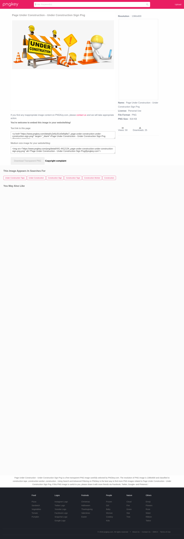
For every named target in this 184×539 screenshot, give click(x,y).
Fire (128, 505)
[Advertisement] (63, 89)
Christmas (85, 502)
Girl (107, 505)
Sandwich (36, 505)
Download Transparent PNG (27, 161)
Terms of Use (165, 532)
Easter (84, 517)
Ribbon (149, 517)
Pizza (34, 502)
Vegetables (36, 509)
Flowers (149, 505)
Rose (148, 509)
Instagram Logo (61, 502)
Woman (109, 513)
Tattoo (148, 521)
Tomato (35, 513)
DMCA (155, 532)
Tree (128, 517)
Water (148, 513)
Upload (178, 4)
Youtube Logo (60, 509)
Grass (129, 509)
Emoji (148, 502)
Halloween (85, 505)
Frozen (109, 502)
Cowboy (109, 517)
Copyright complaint (55, 161)
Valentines (85, 513)
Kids (108, 521)
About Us (135, 532)
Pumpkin (35, 517)
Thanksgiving (87, 509)
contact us (81, 115)
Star (128, 513)
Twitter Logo (60, 505)
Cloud (129, 502)
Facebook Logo (61, 513)
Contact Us (146, 532)
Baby (108, 509)
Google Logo (60, 521)
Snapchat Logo (61, 517)
